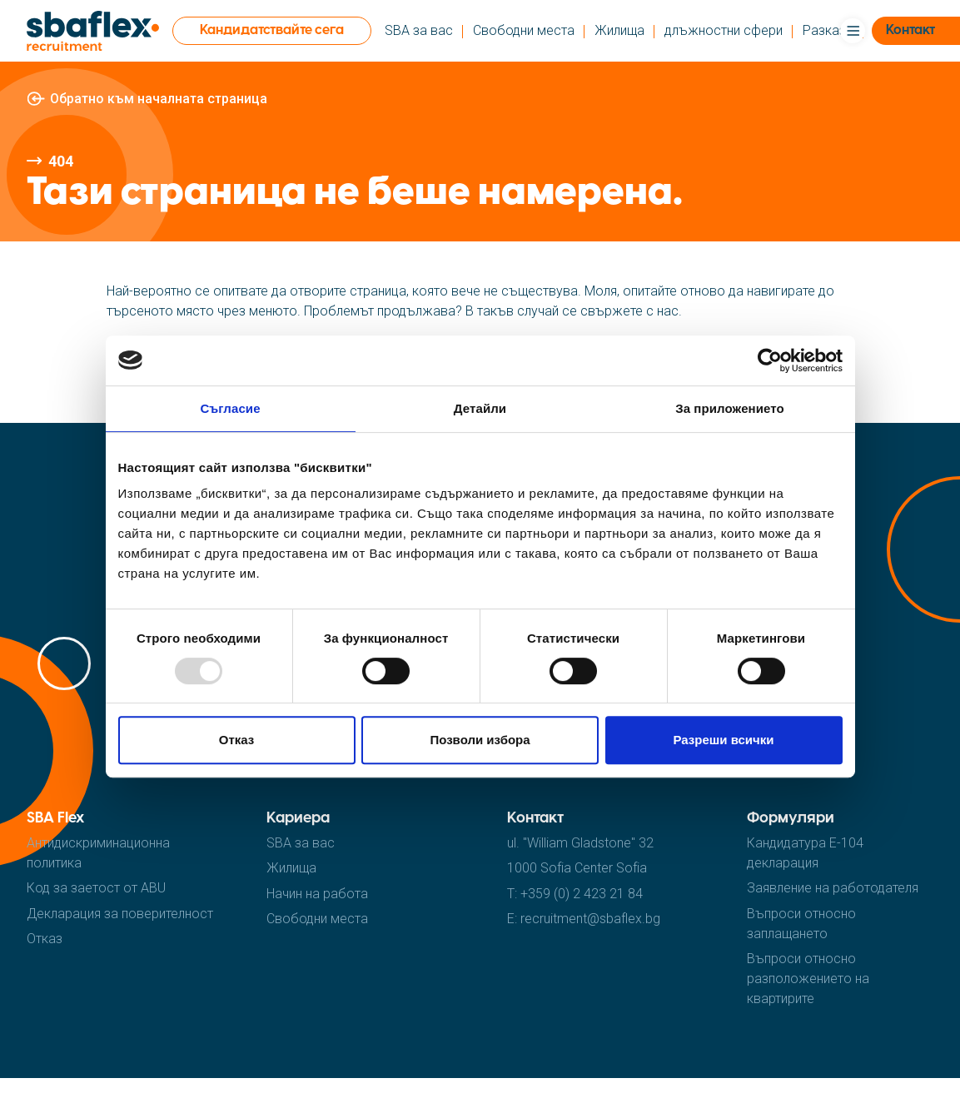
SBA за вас (419, 30)
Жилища (619, 30)
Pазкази (828, 30)
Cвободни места (524, 30)
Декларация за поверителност (120, 914)
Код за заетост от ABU (96, 888)
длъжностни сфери (723, 30)
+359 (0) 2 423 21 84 (581, 894)
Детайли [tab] (480, 408)
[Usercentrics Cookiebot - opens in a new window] (770, 360)
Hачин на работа (317, 894)
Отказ (237, 740)
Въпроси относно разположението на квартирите (808, 978)
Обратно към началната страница (158, 99)
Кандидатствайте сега (272, 30)
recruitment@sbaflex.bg (590, 919)
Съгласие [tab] (230, 408)
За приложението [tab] (729, 408)
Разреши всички (723, 740)
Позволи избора (480, 740)
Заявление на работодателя (832, 888)
